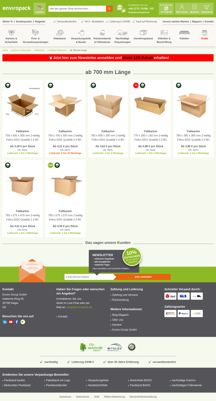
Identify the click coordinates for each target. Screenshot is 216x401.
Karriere (117, 324)
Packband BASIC (140, 385)
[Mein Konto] (182, 9)
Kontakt (209, 21)
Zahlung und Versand (125, 294)
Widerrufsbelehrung (114, 396)
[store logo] (16, 8)
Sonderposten (24, 21)
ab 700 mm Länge (78, 50)
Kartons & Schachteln (21, 50)
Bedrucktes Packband (17, 385)
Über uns (117, 319)
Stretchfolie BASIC (141, 380)
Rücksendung (120, 299)
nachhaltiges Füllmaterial (187, 385)
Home (5, 50)
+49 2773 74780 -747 (141, 8)
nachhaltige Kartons (184, 380)
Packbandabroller (56, 385)
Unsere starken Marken (176, 21)
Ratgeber (40, 21)
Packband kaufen (14, 380)
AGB (96, 396)
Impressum (65, 396)
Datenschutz (82, 396)
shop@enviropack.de (138, 12)
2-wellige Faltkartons (57, 50)
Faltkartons (39, 50)
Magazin (197, 21)
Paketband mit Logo (58, 380)
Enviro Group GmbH (124, 329)
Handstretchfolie (97, 385)
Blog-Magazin (120, 314)
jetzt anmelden (143, 277)
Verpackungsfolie (98, 380)
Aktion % (7, 21)
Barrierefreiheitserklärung (143, 396)
